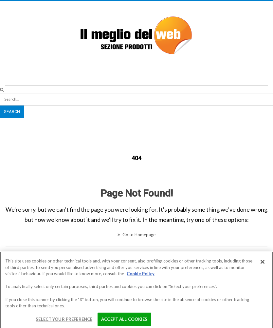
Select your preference (64, 320)
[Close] (262, 264)
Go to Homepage (136, 234)
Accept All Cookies (124, 320)
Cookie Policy (141, 275)
